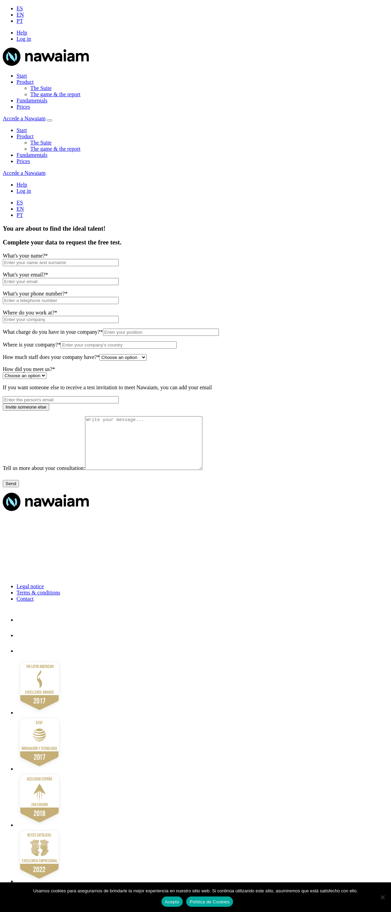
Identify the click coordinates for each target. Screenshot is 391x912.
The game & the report (55, 94)
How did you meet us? (29, 369)
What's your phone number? (35, 294)
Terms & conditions (38, 603)
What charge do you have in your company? (53, 332)
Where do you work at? (30, 312)
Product (25, 82)
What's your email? (25, 275)
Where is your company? (32, 345)
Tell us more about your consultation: (44, 478)
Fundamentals (32, 100)
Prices (23, 107)
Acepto (172, 901)
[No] (382, 897)
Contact (25, 609)
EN (20, 15)
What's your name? (25, 256)
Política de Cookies (210, 901)
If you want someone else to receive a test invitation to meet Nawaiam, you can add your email (107, 387)
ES (20, 8)
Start (22, 76)
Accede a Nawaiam (24, 118)
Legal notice (30, 597)
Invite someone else (26, 407)
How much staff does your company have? (51, 357)
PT (20, 21)
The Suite (41, 88)
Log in (24, 39)
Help (22, 33)
